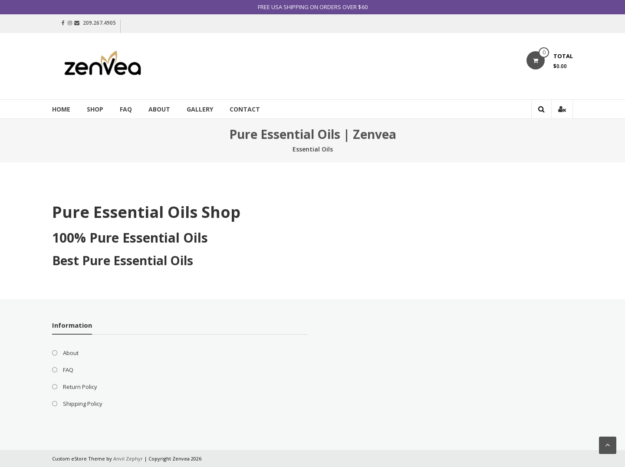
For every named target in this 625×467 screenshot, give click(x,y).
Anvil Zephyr (128, 458)
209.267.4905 (99, 22)
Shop (95, 109)
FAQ (126, 109)
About (159, 109)
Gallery (200, 109)
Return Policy (80, 387)
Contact (245, 109)
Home (61, 109)
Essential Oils (313, 149)
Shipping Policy (82, 404)
